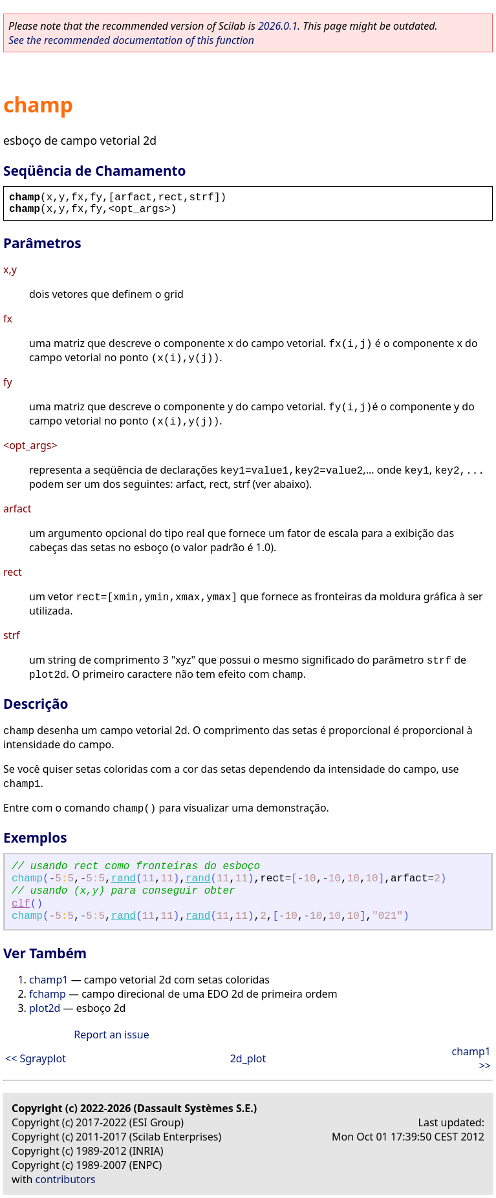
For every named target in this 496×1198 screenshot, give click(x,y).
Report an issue (111, 1034)
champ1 (49, 979)
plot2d (44, 1008)
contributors (66, 1179)
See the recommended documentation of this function (131, 40)
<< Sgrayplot (35, 1058)
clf (21, 904)
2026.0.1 (277, 26)
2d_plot (248, 1058)
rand (123, 879)
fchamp (47, 994)
